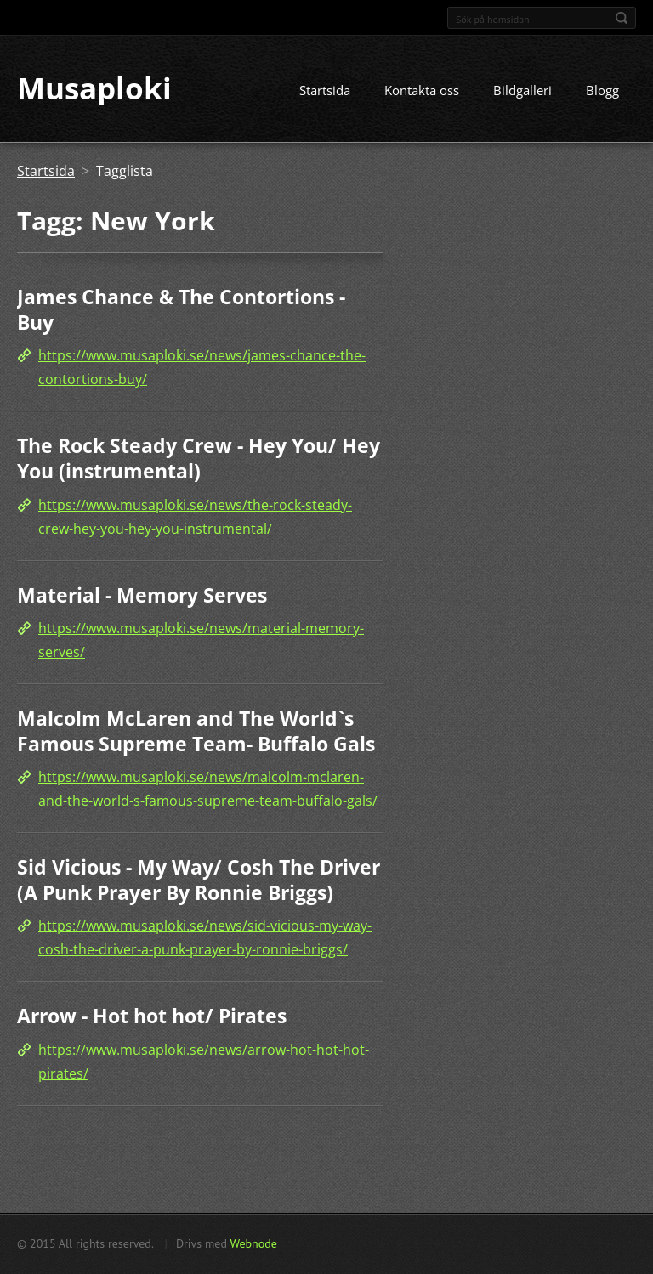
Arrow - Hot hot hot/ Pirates (152, 1016)
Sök (621, 17)
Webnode (253, 1243)
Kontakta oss (421, 90)
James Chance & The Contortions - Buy (181, 310)
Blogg (602, 90)
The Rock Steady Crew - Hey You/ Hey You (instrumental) (198, 459)
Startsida (324, 90)
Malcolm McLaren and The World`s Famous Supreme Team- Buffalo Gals (196, 731)
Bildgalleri (522, 90)
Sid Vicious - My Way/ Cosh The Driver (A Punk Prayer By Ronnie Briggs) (198, 880)
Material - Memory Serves (142, 595)
